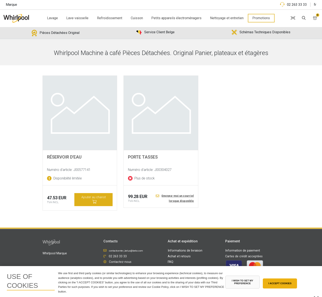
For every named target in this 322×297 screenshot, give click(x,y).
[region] (161, 281)
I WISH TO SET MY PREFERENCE (242, 282)
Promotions (261, 18)
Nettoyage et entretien (227, 18)
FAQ (170, 262)
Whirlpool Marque (55, 253)
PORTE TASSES (143, 157)
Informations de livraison (185, 250)
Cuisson (137, 18)
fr (315, 5)
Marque (11, 5)
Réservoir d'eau (64, 157)
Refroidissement (109, 18)
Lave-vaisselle (77, 18)
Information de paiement (242, 250)
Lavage (52, 18)
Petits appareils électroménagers (176, 18)
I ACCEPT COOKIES (279, 283)
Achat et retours (179, 256)
